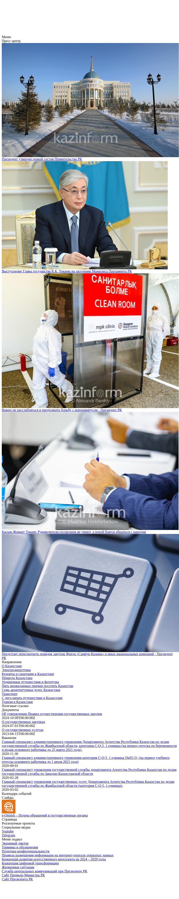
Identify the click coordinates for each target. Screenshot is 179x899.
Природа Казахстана (17, 678)
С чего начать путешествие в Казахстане (32, 698)
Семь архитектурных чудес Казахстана (31, 690)
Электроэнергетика (16, 670)
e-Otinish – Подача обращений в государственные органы (45, 815)
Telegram (8, 835)
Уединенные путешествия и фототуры (30, 682)
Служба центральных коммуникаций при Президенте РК (44, 871)
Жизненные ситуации (18, 867)
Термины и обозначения (20, 847)
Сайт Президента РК (17, 879)
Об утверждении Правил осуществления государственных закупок (52, 714)
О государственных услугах (23, 730)
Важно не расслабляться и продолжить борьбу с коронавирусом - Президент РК (62, 410)
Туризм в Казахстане (17, 702)
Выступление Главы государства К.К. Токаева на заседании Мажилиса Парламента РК (67, 271)
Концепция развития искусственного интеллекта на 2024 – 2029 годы (54, 859)
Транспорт (9, 694)
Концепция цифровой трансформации (30, 863)
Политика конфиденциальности (26, 851)
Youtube (8, 831)
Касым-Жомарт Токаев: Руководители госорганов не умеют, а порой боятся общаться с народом (74, 532)
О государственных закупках (23, 722)
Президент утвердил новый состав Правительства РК (42, 159)
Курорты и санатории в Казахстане (28, 674)
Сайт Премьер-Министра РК (23, 875)
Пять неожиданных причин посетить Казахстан (37, 686)
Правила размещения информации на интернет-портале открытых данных (58, 855)
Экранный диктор (15, 843)
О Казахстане (12, 666)
